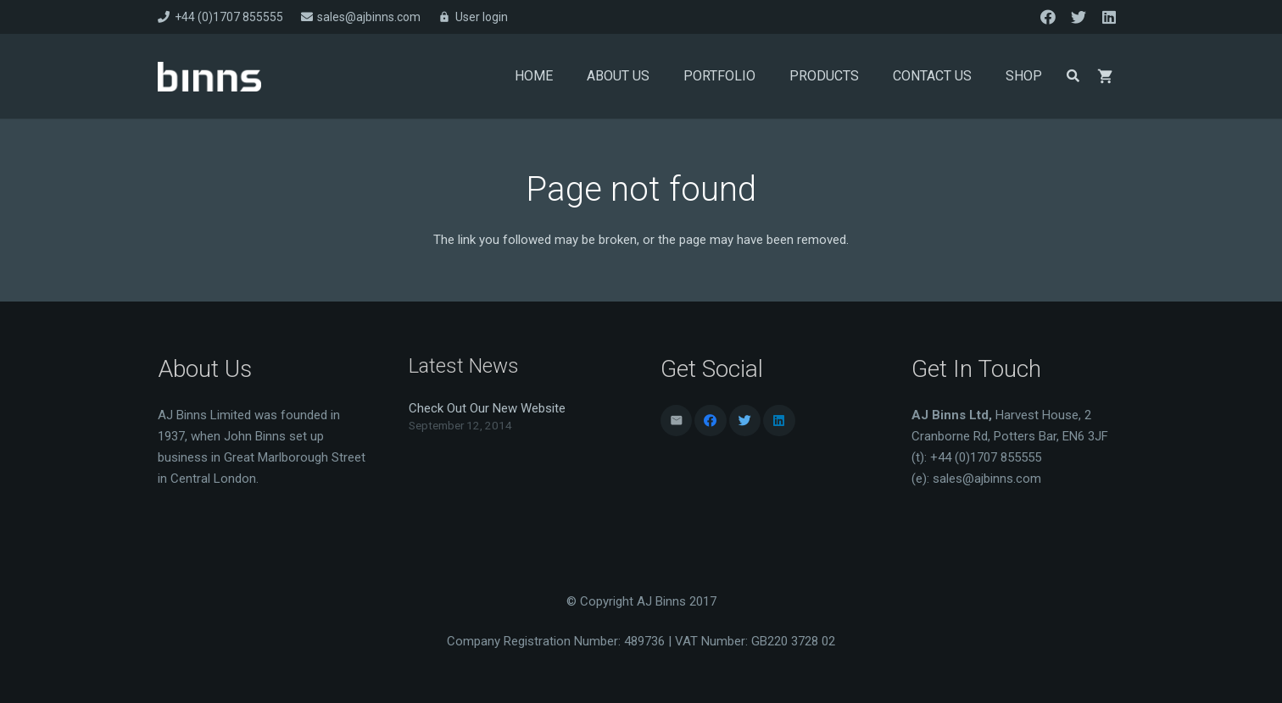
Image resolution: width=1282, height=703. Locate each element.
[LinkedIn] (1109, 17)
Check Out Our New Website (487, 408)
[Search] (1073, 76)
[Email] (677, 421)
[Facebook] (1048, 17)
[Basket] (1105, 76)
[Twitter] (1078, 17)
